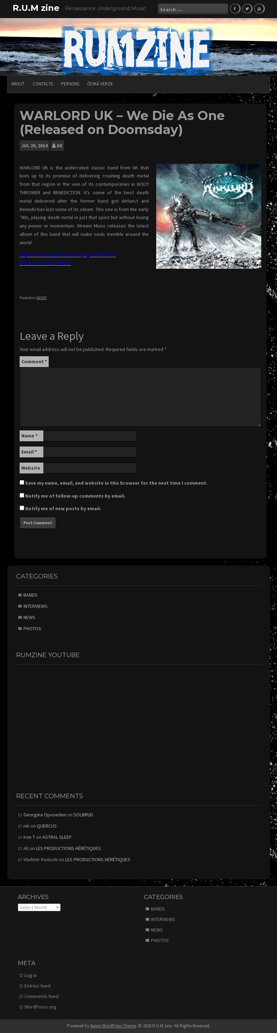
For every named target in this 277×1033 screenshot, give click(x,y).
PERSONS (70, 84)
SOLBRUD (83, 814)
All (59, 145)
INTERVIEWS (35, 606)
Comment (34, 361)
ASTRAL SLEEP (57, 837)
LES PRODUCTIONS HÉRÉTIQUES (68, 848)
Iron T (29, 837)
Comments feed (41, 996)
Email (29, 452)
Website (30, 468)
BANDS (30, 595)
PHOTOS (32, 628)
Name (29, 436)
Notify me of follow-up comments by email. (75, 496)
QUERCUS (47, 826)
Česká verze (100, 84)
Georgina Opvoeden (44, 814)
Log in (31, 975)
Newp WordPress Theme (113, 1026)
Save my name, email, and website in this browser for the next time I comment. (116, 483)
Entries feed (37, 986)
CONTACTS (43, 84)
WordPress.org (40, 1007)
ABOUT (18, 84)
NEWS (41, 297)
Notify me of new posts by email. (63, 508)
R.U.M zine (36, 8)
